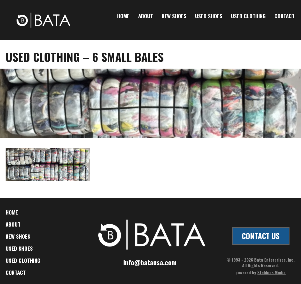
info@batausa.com (150, 262)
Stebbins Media (271, 272)
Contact (284, 16)
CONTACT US (260, 235)
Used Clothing (248, 16)
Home (123, 16)
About (145, 16)
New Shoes (174, 16)
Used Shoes (208, 16)
